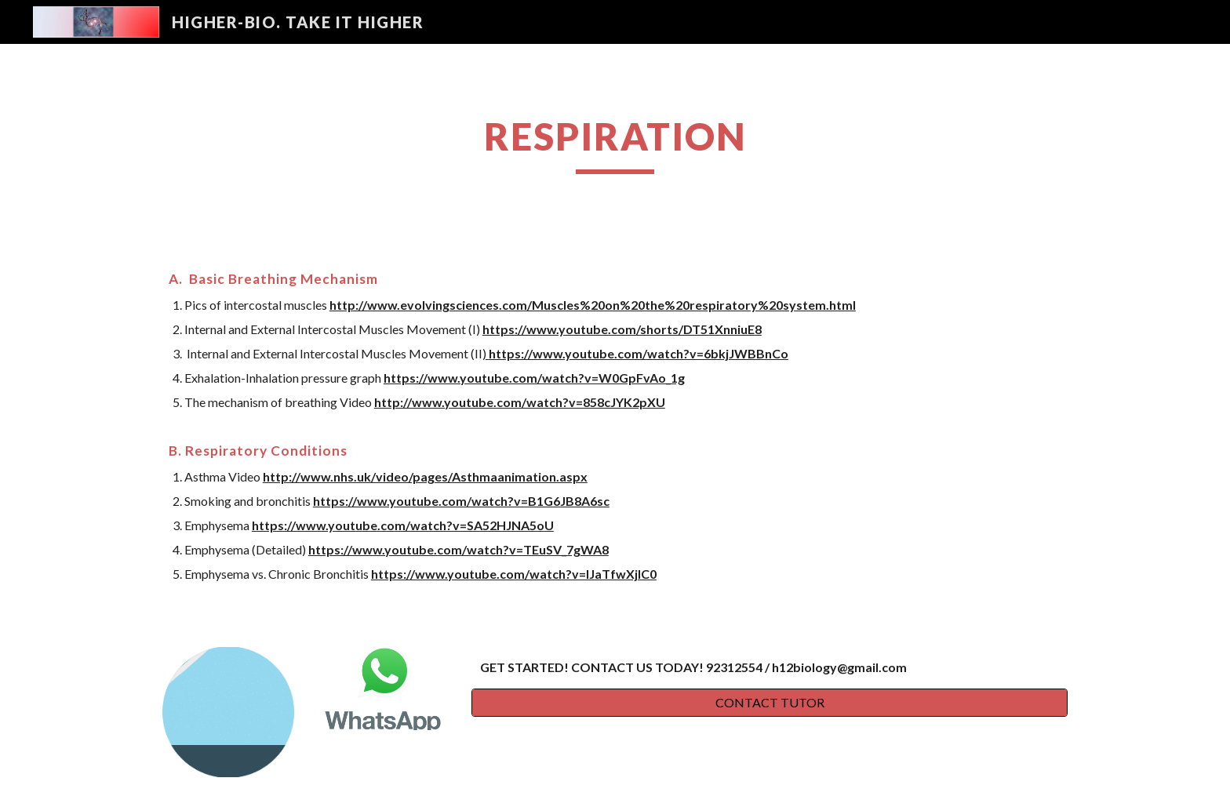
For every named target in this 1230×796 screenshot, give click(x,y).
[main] (615, 143)
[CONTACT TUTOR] (769, 703)
